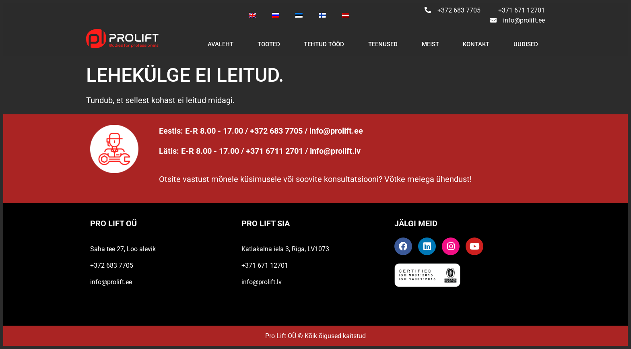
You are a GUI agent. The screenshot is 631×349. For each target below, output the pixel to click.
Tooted (269, 44)
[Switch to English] (252, 15)
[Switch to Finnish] (322, 15)
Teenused (383, 44)
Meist (430, 44)
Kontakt (476, 44)
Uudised (525, 44)
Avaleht (220, 44)
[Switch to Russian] (275, 15)
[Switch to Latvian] (345, 15)
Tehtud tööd (324, 44)
